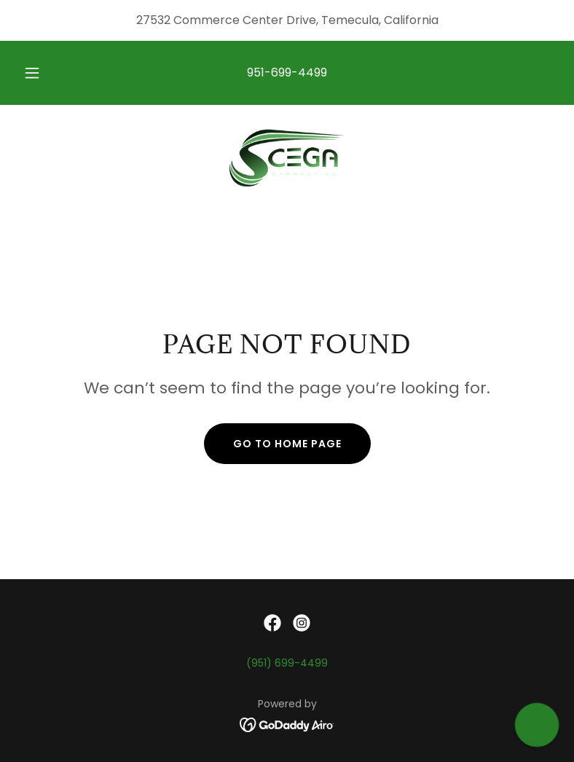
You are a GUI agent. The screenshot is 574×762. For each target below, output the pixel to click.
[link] (287, 157)
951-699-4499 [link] (287, 72)
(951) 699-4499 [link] (287, 663)
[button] (40, 72)
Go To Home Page (287, 443)
